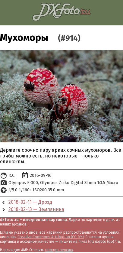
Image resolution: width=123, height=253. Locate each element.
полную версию (59, 250)
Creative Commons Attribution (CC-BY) (50, 237)
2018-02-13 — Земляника (36, 209)
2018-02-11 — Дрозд (30, 202)
